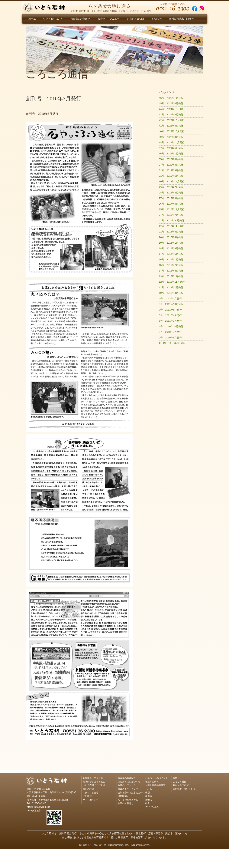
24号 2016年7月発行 (171, 214)
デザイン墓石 (152, 807)
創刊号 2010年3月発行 (172, 343)
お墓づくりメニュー (109, 18)
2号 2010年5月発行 (170, 337)
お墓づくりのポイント (156, 778)
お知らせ (157, 18)
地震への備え (152, 781)
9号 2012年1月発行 (170, 298)
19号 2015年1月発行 (171, 242)
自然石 (148, 796)
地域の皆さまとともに (94, 781)
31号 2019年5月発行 (171, 175)
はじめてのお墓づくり (129, 781)
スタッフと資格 (90, 792)
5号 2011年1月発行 (170, 320)
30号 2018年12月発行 (172, 181)
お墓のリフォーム (127, 785)
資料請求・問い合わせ (184, 789)
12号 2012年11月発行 (172, 281)
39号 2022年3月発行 (171, 137)
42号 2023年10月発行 (172, 120)
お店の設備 (88, 789)
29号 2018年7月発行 (171, 187)
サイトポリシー (90, 799)
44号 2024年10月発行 (172, 109)
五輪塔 (148, 799)
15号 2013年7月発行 (171, 265)
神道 (147, 803)
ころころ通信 (179, 781)
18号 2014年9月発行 (171, 248)
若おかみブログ (181, 785)
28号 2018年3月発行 (171, 192)
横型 (147, 792)
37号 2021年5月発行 (171, 148)
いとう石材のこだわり (94, 785)
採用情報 (87, 796)
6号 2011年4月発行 (170, 315)
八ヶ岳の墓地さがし (128, 799)
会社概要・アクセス (93, 778)
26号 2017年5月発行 (171, 203)
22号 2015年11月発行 (172, 226)
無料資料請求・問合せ (181, 18)
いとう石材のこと (53, 18)
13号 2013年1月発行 (171, 276)
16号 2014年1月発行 (171, 259)
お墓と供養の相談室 (155, 785)
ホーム (32, 18)
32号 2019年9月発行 (171, 170)
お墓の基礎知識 (135, 18)
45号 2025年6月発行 (171, 103)
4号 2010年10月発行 (171, 326)
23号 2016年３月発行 (171, 220)
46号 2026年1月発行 (171, 98)
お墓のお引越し (126, 803)
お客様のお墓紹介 (80, 18)
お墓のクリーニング (128, 789)
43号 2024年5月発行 (171, 114)
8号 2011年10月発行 (171, 304)
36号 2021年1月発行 (171, 153)
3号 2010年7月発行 (170, 332)
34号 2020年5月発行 (171, 164)
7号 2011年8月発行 (170, 309)
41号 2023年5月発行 (171, 125)
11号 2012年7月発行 (171, 287)
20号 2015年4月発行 (171, 237)
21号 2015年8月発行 (171, 231)
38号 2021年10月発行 (172, 142)
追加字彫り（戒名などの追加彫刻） (130, 794)
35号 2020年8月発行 (171, 159)
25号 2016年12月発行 (172, 209)
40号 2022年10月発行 (172, 131)
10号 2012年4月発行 (171, 292)
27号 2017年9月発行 (171, 198)
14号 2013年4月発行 (171, 270)
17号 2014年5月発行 (171, 253)
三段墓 (148, 789)
